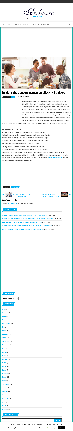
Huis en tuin (5, 345)
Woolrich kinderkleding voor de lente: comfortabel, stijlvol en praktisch (23, 229)
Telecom (5, 388)
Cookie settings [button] (51, 428)
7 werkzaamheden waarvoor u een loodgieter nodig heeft (22, 195)
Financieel (5, 334)
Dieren (4, 320)
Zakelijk (4, 409)
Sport (4, 381)
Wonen (4, 406)
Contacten (5, 313)
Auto (3, 309)
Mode (4, 363)
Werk (3, 402)
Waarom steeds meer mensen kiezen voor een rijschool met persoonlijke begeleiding (27, 219)
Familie (4, 331)
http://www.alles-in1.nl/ (56, 158)
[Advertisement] (36, 41)
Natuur (4, 370)
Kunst (4, 356)
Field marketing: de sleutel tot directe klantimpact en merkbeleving (22, 222)
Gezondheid (5, 341)
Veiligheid (5, 391)
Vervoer (4, 395)
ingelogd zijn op (12, 204)
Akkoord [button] (61, 428)
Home (9, 24)
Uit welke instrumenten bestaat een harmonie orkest (50, 195)
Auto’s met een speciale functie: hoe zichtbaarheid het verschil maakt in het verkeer (27, 226)
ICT (3, 348)
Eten (3, 327)
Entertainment (6, 323)
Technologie (15, 187)
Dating (4, 316)
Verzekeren (5, 398)
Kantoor (4, 352)
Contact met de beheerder (40, 24)
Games (4, 338)
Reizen (4, 377)
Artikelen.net (36, 16)
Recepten (5, 373)
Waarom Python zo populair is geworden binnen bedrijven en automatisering (24, 215)
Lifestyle (4, 359)
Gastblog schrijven (21, 24)
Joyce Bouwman (24, 97)
